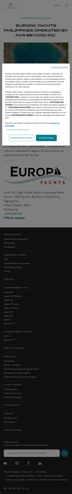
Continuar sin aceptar (59, 67)
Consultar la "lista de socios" (18, 130)
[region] (36, 104)
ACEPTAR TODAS (46, 138)
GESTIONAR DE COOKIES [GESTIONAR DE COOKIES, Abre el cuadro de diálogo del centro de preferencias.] (21, 138)
